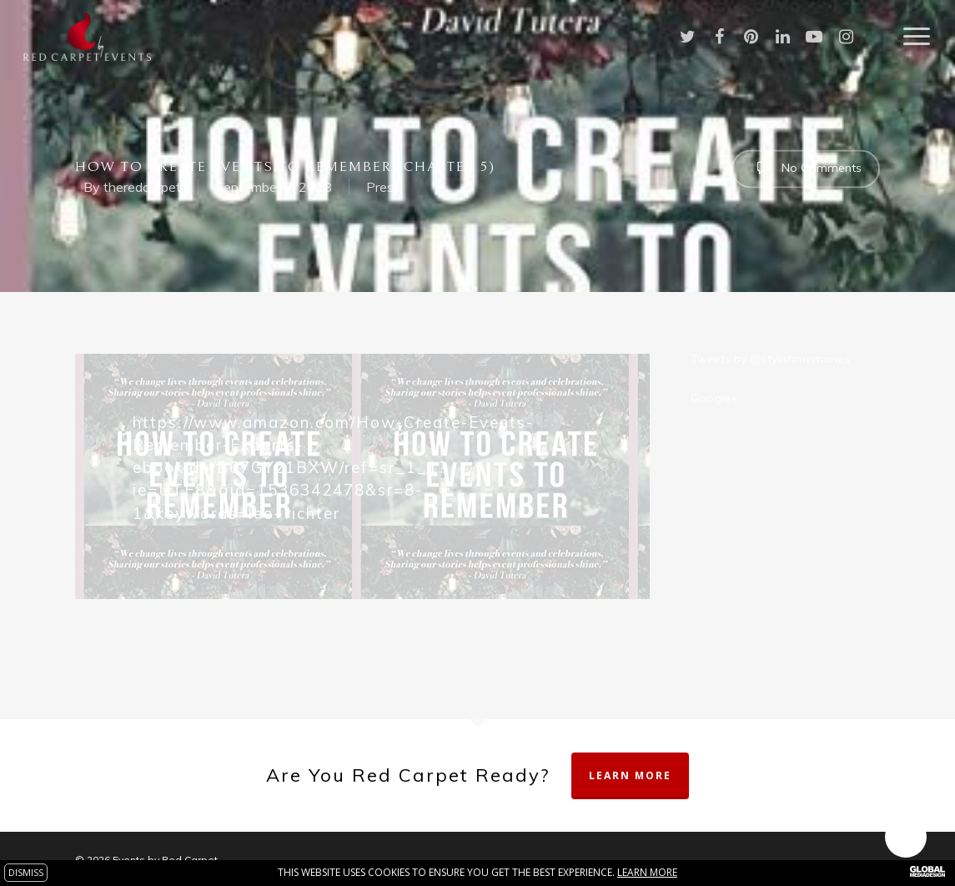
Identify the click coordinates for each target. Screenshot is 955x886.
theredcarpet (142, 187)
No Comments (806, 166)
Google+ (714, 397)
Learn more (647, 872)
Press (383, 187)
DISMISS (25, 872)
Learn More (630, 775)
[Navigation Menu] (917, 36)
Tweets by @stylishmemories (770, 358)
